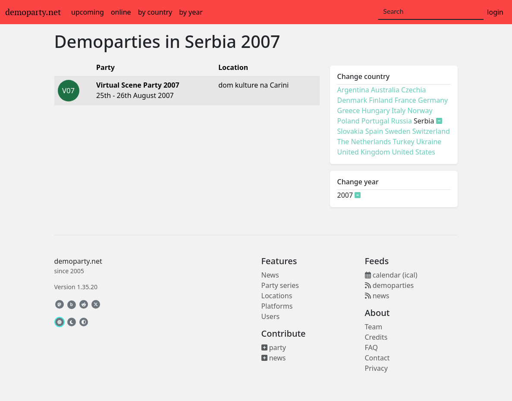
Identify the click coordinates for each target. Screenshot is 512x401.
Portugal (375, 121)
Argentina (353, 90)
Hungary (375, 110)
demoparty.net (33, 12)
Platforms (277, 306)
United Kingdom (363, 152)
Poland (348, 121)
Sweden (397, 131)
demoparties (389, 285)
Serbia (210, 41)
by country (155, 12)
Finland (381, 100)
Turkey (404, 141)
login (495, 12)
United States (413, 152)
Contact (377, 358)
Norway (419, 110)
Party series (280, 285)
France (405, 100)
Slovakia (350, 131)
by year (191, 12)
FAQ (371, 347)
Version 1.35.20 (75, 287)
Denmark (352, 100)
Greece (348, 110)
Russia (401, 121)
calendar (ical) (391, 275)
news (273, 358)
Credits (376, 337)
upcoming (87, 12)
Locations (276, 295)
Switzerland (431, 131)
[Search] (431, 11)
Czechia (413, 90)
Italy (398, 110)
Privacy (376, 368)
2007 (260, 41)
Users (270, 316)
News (270, 275)
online (121, 12)
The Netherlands (364, 141)
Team (374, 327)
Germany (433, 100)
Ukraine (429, 141)
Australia (385, 90)
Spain (374, 131)
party (273, 347)
